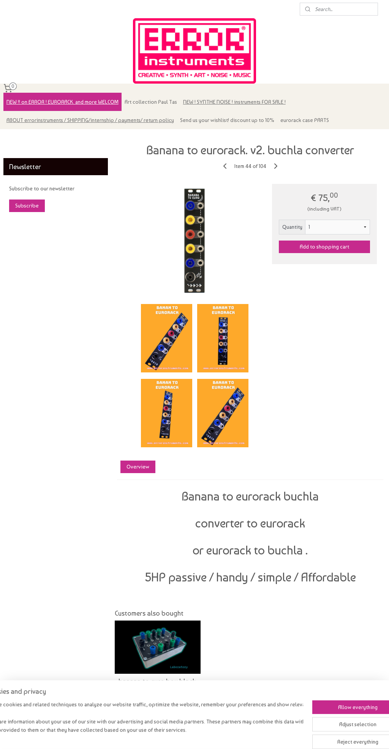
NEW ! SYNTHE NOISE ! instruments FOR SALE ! (234, 102)
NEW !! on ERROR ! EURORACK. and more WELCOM (62, 102)
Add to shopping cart (324, 247)
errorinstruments (27, 139)
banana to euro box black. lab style (157, 685)
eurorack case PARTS (304, 120)
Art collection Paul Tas (151, 102)
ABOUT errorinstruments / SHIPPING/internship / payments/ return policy (90, 120)
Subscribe (27, 206)
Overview (137, 467)
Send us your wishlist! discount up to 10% (227, 120)
